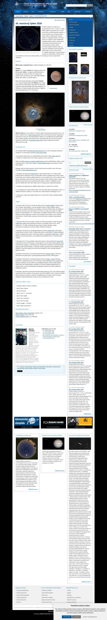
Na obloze (41, 11)
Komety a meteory (71, 602)
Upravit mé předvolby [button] (90, 617)
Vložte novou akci (88, 124)
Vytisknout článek (61, 20)
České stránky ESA (21, 600)
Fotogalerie (53, 11)
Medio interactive (45, 614)
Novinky (26, 11)
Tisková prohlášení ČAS (22, 590)
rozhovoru (82, 202)
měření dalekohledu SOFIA (29, 170)
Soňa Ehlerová (80, 173)
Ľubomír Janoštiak (41, 129)
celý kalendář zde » (86, 154)
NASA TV (19, 602)
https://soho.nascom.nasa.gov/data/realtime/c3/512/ (82, 223)
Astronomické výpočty (47, 593)
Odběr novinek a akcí (76, 158)
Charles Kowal (28, 366)
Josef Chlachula (80, 195)
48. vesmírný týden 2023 (76, 389)
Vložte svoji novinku (87, 169)
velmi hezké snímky (41, 152)
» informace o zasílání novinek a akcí (78, 165)
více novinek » (87, 261)
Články (17, 11)
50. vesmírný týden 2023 (76, 329)
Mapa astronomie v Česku (48, 600)
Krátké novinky (74, 170)
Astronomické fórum (47, 602)
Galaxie (69, 593)
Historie (71, 45)
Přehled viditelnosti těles (22, 316)
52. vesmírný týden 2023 (76, 271)
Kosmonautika (73, 22)
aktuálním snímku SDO (36, 140)
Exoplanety (72, 30)
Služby (62, 11)
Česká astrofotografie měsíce (79, 107)
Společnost (77, 11)
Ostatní (71, 43)
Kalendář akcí (73, 125)
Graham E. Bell (50, 253)
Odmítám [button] (76, 617)
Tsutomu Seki (51, 230)
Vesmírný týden (41, 368)
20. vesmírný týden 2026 (48, 333)
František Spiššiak (53, 88)
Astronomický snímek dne (77, 78)
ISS (59, 366)
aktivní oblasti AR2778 (34, 135)
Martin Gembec (27, 20)
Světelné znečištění (74, 35)
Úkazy (31, 16)
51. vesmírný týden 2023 (76, 302)
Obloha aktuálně (20, 315)
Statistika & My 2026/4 (81, 198)
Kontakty (88, 11)
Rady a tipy (44, 595)
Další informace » (33, 489)
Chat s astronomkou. (82, 259)
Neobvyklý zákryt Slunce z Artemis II (80, 229)
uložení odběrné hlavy (44, 163)
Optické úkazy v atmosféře (74, 597)
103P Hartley (49, 366)
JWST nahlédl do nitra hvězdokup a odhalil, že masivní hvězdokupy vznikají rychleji (53, 335)
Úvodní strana (19, 16)
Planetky (69, 595)
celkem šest (55, 234)
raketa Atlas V (34, 173)
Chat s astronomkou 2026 (76, 252)
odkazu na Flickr (87, 244)
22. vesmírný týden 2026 (48, 330)
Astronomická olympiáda (23, 595)
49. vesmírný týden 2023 (76, 362)
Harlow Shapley (50, 205)
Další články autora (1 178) (49, 329)
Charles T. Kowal (50, 259)
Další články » (87, 414)
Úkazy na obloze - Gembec (31, 368)
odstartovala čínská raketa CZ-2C (37, 151)
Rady (69, 11)
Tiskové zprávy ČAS (21, 593)
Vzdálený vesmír (73, 32)
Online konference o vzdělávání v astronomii (79, 176)
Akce (33, 11)
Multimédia (72, 37)
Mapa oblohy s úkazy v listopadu (24, 313)
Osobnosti (72, 40)
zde (26, 142)
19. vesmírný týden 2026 (48, 338)
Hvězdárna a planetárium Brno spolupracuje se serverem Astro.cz (52, 607)
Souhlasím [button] (67, 617)
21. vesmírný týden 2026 (48, 332)
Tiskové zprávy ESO (22, 597)
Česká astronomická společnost (26, 607)
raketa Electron (56, 156)
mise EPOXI (60, 241)
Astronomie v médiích (47, 597)
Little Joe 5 (47, 271)
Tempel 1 (26, 245)
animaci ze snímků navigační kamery (34, 161)
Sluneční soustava (74, 24)
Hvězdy (71, 27)
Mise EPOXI (42, 366)
